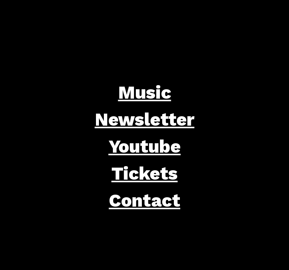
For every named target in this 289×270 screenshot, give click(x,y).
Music (144, 92)
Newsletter (145, 119)
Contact (144, 200)
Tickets (144, 173)
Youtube (144, 146)
